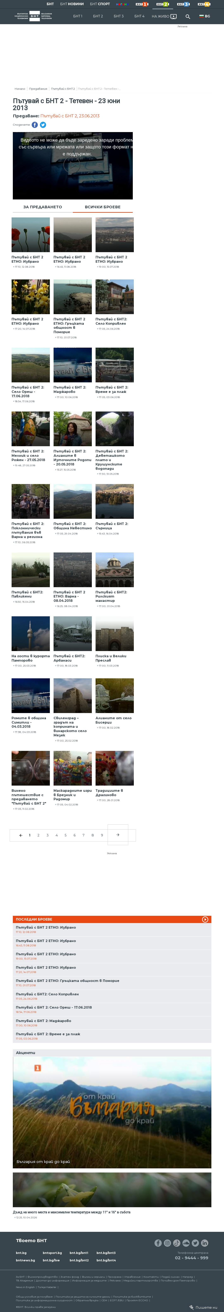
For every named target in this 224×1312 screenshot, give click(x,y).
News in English (25, 1287)
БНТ (50, 4)
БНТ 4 (139, 16)
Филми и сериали (93, 1276)
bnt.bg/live (51, 1260)
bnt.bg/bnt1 (79, 1253)
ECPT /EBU (117, 1300)
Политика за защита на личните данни (83, 1296)
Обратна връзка (86, 1300)
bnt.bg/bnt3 (106, 1253)
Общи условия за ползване (34, 1296)
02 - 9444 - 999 (191, 1257)
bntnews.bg (25, 1260)
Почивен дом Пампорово (178, 1280)
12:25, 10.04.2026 (26, 1217)
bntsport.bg (52, 1253)
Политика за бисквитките (132, 1296)
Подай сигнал (171, 1276)
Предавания (38, 88)
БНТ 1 (77, 16)
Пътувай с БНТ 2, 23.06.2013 (69, 115)
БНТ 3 (119, 16)
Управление (132, 1276)
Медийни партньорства (140, 1280)
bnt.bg (21, 1253)
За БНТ (20, 1276)
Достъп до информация (52, 1280)
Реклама (182, 26)
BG (207, 16)
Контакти (151, 1276)
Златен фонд (70, 1276)
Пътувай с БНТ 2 (63, 88)
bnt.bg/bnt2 (79, 1260)
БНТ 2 (98, 16)
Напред (188, 1276)
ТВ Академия (24, 1280)
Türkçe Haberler (47, 1287)
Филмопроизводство (43, 1276)
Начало (20, 88)
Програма (114, 1276)
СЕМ (104, 1300)
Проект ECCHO (137, 1300)
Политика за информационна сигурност (44, 1300)
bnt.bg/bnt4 (106, 1260)
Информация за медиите (89, 1280)
